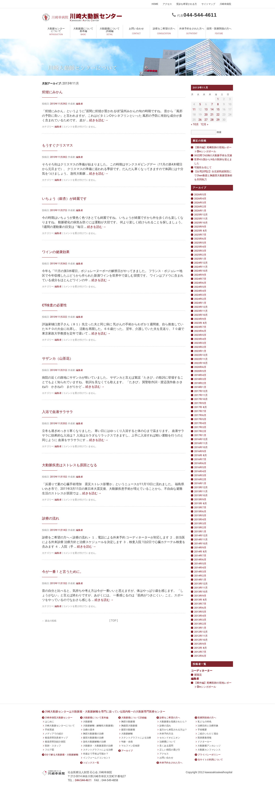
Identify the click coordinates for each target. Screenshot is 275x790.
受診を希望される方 (186, 4)
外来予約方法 (166, 733)
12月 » (204, 124)
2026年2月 (200, 206)
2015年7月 (200, 507)
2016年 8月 (200, 455)
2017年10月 (201, 399)
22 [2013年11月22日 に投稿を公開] (217, 114)
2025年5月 (200, 242)
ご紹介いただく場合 (208, 733)
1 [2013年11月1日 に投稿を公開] (218, 99)
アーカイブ (127, 750)
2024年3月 (200, 294)
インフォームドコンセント (97, 757)
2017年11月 (201, 395)
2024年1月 (200, 302)
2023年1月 (200, 351)
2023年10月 (201, 314)
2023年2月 (200, 347)
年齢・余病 (127, 741)
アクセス (167, 4)
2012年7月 (200, 651)
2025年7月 (200, 234)
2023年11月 (201, 310)
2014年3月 (200, 571)
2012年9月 (200, 643)
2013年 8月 (200, 599)
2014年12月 (201, 535)
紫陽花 (198, 674)
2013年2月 (200, 623)
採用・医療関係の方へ (219, 32)
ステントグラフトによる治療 (98, 749)
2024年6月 (200, 282)
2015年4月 (200, 519)
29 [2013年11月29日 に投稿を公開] (217, 119)
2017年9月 (200, 403)
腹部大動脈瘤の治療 (93, 737)
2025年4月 (200, 246)
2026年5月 (200, 194)
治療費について (167, 741)
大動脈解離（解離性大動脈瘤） (99, 725)
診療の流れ (50, 518)
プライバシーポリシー (209, 754)
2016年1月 (200, 483)
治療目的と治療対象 (208, 725)
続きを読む (98, 120)
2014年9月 (200, 547)
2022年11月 (201, 359)
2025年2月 (200, 254)
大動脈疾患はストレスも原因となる (69, 465)
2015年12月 (201, 487)
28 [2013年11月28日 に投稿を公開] (212, 119)
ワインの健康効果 (56, 252)
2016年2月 (200, 479)
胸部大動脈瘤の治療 (93, 733)
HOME (155, 4)
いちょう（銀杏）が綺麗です (64, 199)
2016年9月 (200, 451)
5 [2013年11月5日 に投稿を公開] (200, 104)
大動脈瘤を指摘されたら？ (173, 721)
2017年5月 (200, 419)
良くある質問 (166, 745)
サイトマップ (208, 4)
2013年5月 (200, 611)
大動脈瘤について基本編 (83, 32)
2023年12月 (201, 306)
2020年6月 (200, 367)
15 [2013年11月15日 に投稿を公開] (217, 109)
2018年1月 (200, 387)
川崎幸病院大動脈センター (58, 717)
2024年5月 (200, 286)
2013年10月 (201, 591)
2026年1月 (200, 210)
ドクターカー (204, 741)
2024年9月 (200, 274)
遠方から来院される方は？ (173, 729)
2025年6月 (200, 238)
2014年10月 (201, 543)
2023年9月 (200, 318)
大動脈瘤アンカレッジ (209, 745)
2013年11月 (201, 587)
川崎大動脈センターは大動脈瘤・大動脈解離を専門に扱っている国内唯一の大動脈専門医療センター (105, 711)
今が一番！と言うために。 (62, 572)
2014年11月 (201, 539)
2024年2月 (200, 298)
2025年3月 (200, 250)
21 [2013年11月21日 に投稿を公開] (212, 114)
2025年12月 (201, 214)
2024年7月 (200, 278)
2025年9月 (200, 226)
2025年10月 (201, 222)
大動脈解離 (127, 733)
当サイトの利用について (210, 759)
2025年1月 (200, 258)
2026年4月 (200, 198)
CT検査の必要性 (54, 305)
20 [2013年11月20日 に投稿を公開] (206, 114)
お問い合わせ (136, 32)
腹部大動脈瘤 (128, 729)
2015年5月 (200, 515)
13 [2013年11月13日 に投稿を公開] (206, 109)
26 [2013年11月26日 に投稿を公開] (200, 119)
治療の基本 (89, 729)
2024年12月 (201, 262)
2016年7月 (200, 459)
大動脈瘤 (87, 721)
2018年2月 (200, 383)
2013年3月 (200, 619)
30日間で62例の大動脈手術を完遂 (213, 155)
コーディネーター (201, 670)
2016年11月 (201, 443)
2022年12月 (201, 355)
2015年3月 (200, 523)
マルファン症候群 (130, 745)
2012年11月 (201, 635)
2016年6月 (200, 463)
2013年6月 (200, 607)
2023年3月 (200, 343)
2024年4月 (200, 290)
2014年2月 (200, 575)
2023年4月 (200, 339)
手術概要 (202, 729)
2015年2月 (200, 527)
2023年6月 (200, 330)
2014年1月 (200, 579)
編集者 (79, 103)
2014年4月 (200, 567)
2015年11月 (201, 491)
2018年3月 (200, 379)
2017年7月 (200, 411)
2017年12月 (201, 391)
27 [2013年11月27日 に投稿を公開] (206, 119)
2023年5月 (200, 334)
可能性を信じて (203, 167)
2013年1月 (200, 627)
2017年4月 (200, 423)
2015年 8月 (200, 503)
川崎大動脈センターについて (60, 725)
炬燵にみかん (52, 92)
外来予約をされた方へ (192, 32)
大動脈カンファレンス (209, 749)
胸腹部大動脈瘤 (129, 725)
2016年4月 (200, 471)
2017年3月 (200, 427)
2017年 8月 (200, 407)
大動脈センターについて (56, 32)
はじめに (49, 721)
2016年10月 (201, 447)
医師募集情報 (204, 737)
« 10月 (195, 124)
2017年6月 (200, 415)
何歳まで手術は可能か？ (95, 753)
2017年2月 (200, 431)
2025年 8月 (200, 230)
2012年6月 (200, 655)
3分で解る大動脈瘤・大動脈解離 (61, 754)
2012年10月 (201, 639)
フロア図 (49, 749)
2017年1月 (200, 435)
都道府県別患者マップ (56, 737)
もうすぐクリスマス (57, 145)
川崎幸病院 (225, 4)
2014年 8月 (200, 551)
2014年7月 (200, 555)
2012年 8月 (200, 647)
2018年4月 (200, 375)
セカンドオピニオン (169, 737)
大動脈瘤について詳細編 (109, 32)
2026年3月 (200, 202)
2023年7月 (200, 326)
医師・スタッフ (53, 745)
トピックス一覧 (91, 762)
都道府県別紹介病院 (55, 741)
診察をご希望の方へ (164, 32)
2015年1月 (200, 531)
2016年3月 (200, 475)
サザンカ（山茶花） (57, 358)
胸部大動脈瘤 (128, 721)
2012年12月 (201, 631)
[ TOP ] (113, 620)
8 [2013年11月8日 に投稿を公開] (218, 104)
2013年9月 (200, 595)
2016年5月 (200, 467)
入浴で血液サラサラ (57, 412)
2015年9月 (200, 499)
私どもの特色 (204, 721)
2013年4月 (200, 615)
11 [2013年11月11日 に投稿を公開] (194, 109)
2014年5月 (200, 563)
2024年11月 (201, 266)
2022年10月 (201, 363)
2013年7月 (200, 603)
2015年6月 (200, 511)
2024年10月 (201, 270)
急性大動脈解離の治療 (94, 741)
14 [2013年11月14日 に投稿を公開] (212, 109)
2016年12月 (201, 439)
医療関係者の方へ (207, 717)
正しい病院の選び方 (169, 749)
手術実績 (49, 729)
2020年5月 (200, 371)
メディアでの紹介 (54, 733)
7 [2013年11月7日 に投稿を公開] (212, 104)
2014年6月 (200, 559)
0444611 (200, 15)
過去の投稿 (49, 620)
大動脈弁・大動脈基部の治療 (98, 745)
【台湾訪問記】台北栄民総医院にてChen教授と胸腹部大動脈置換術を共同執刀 (213, 175)
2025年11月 (201, 218)
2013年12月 (201, 583)
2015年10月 (201, 495)
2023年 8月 (200, 322)
